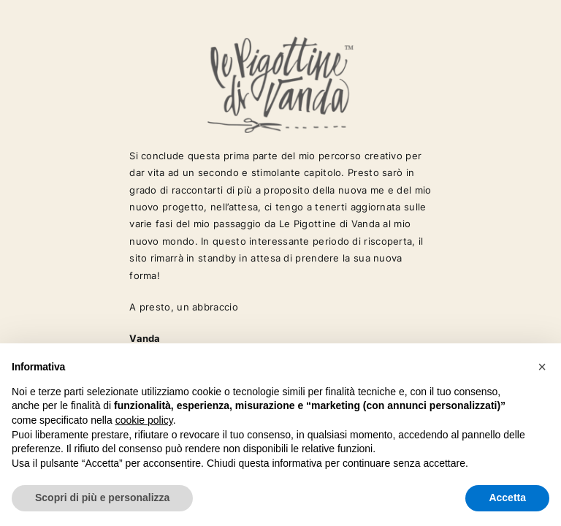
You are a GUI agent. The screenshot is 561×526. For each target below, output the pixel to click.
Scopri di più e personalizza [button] (102, 497)
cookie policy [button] (144, 420)
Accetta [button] (507, 497)
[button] (542, 366)
